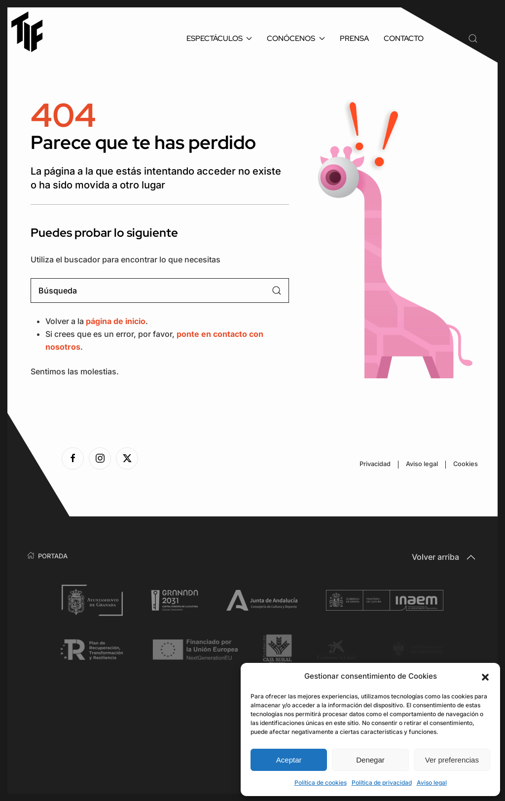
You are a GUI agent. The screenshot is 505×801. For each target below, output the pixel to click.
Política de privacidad (382, 782)
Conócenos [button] (296, 38)
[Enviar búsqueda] (276, 290)
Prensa (354, 38)
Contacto (404, 38)
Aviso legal (432, 782)
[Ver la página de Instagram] (100, 458)
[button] (485, 676)
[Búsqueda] (160, 290)
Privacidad (375, 464)
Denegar (370, 760)
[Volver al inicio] (31, 31)
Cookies (465, 464)
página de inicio (115, 321)
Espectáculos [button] (219, 38)
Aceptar (289, 760)
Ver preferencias (452, 760)
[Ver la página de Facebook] (73, 458)
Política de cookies (320, 782)
